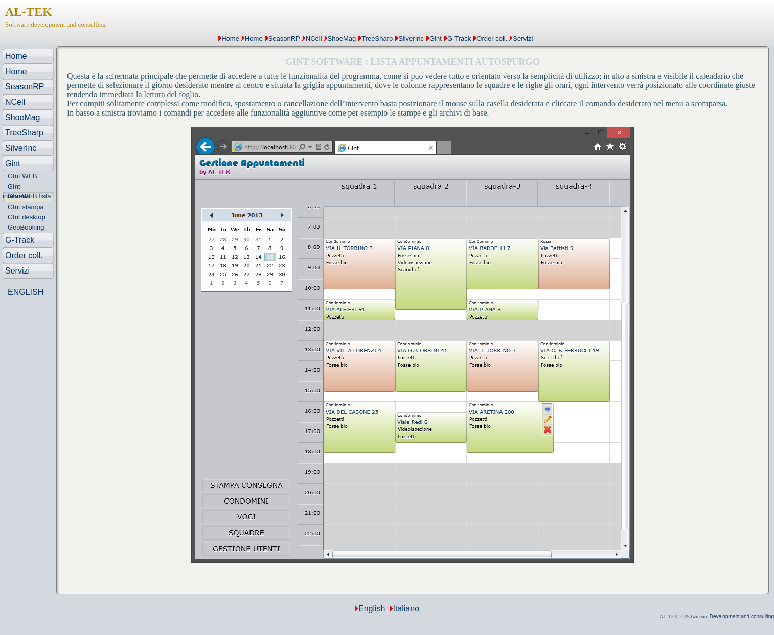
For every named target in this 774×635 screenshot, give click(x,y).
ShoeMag (342, 38)
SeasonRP (284, 38)
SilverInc (411, 38)
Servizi (523, 38)
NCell (314, 38)
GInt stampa (26, 207)
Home (230, 38)
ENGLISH (25, 292)
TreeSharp (377, 38)
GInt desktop (26, 217)
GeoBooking (26, 227)
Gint (435, 38)
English (371, 608)
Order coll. (491, 38)
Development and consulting (742, 616)
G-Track (459, 38)
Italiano (406, 608)
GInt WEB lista (29, 196)
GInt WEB (22, 176)
